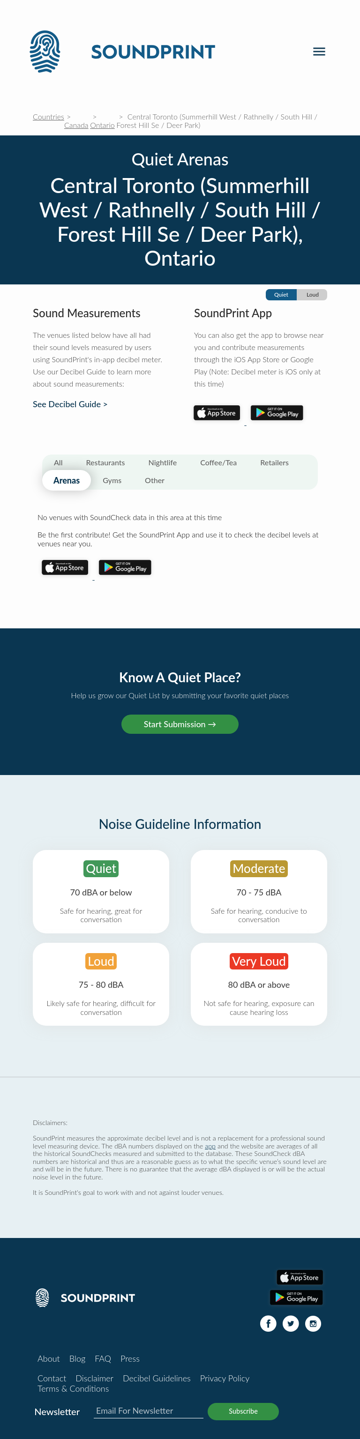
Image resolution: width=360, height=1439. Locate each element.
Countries (48, 116)
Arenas (66, 480)
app (210, 1146)
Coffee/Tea (218, 462)
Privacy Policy (225, 1378)
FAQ (103, 1358)
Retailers (274, 462)
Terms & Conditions (73, 1388)
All (58, 462)
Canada (76, 124)
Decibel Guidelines (157, 1378)
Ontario (102, 124)
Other (155, 480)
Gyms (112, 480)
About (49, 1358)
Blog (77, 1358)
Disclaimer (94, 1378)
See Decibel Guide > (70, 404)
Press (130, 1358)
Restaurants (105, 462)
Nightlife (163, 462)
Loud (313, 294)
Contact (52, 1378)
